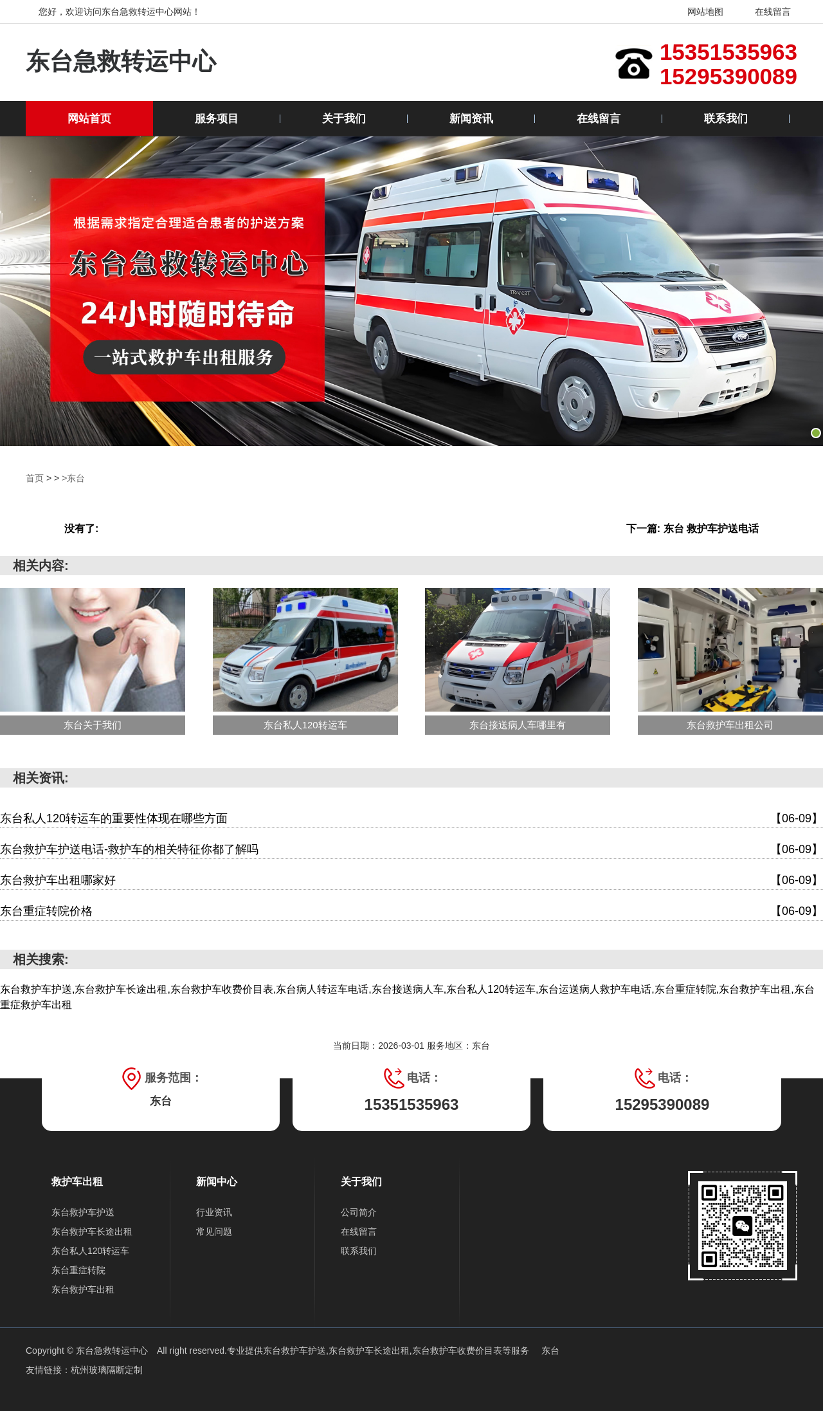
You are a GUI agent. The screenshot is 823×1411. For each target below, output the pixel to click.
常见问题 (214, 1231)
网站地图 (697, 11)
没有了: (81, 527)
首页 (35, 478)
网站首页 (89, 119)
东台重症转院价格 (411, 910)
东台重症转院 (78, 1269)
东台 (550, 1350)
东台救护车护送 (82, 1211)
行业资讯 (214, 1211)
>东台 (73, 478)
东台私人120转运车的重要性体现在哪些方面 (411, 818)
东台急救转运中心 (121, 62)
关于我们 (344, 119)
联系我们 (726, 119)
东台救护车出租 (82, 1289)
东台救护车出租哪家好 (411, 880)
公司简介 (359, 1211)
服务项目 (217, 119)
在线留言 (765, 11)
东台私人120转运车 (90, 1250)
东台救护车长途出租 (91, 1231)
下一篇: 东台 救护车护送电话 (692, 527)
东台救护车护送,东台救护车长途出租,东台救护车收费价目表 (382, 1350)
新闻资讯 (471, 119)
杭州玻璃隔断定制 (107, 1369)
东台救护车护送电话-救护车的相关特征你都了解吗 (411, 849)
